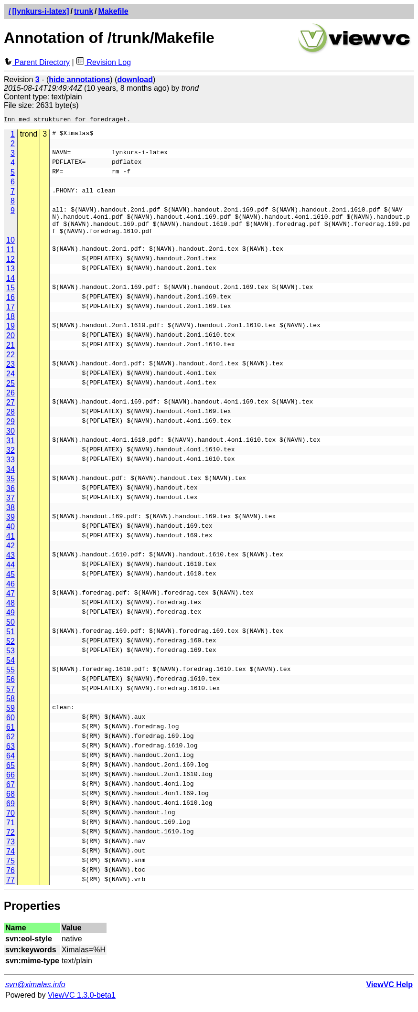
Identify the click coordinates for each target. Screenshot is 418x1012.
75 (10, 868)
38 (10, 515)
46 (10, 591)
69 (10, 811)
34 (10, 476)
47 (10, 601)
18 (10, 324)
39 (10, 524)
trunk (83, 11)
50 (10, 629)
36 (10, 495)
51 (10, 639)
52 (10, 648)
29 (10, 429)
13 (10, 276)
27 (10, 409)
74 (10, 858)
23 (10, 371)
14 (10, 285)
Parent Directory (37, 62)
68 (10, 801)
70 (10, 820)
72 (10, 839)
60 (10, 725)
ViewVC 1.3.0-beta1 (82, 1002)
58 (10, 706)
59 (10, 715)
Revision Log (103, 62)
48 (10, 610)
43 (10, 562)
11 (10, 257)
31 (10, 448)
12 (10, 266)
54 (10, 667)
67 (10, 792)
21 (10, 352)
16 (10, 304)
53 (10, 658)
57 (10, 696)
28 (10, 419)
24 (10, 381)
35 (10, 486)
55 (10, 677)
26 (10, 400)
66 (10, 782)
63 (10, 753)
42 (10, 553)
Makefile (113, 11)
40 (10, 534)
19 (10, 333)
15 (10, 295)
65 (10, 772)
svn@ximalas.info (35, 992)
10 (10, 247)
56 (10, 686)
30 (10, 438)
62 (10, 744)
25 (10, 390)
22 (10, 362)
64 (10, 763)
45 (10, 581)
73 (10, 849)
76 (10, 878)
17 (10, 314)
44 (10, 572)
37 (10, 505)
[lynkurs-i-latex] (40, 11)
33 (10, 467)
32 (10, 457)
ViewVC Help (389, 992)
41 (10, 543)
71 (10, 830)
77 (10, 887)
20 (10, 343)
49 (10, 620)
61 (10, 734)
